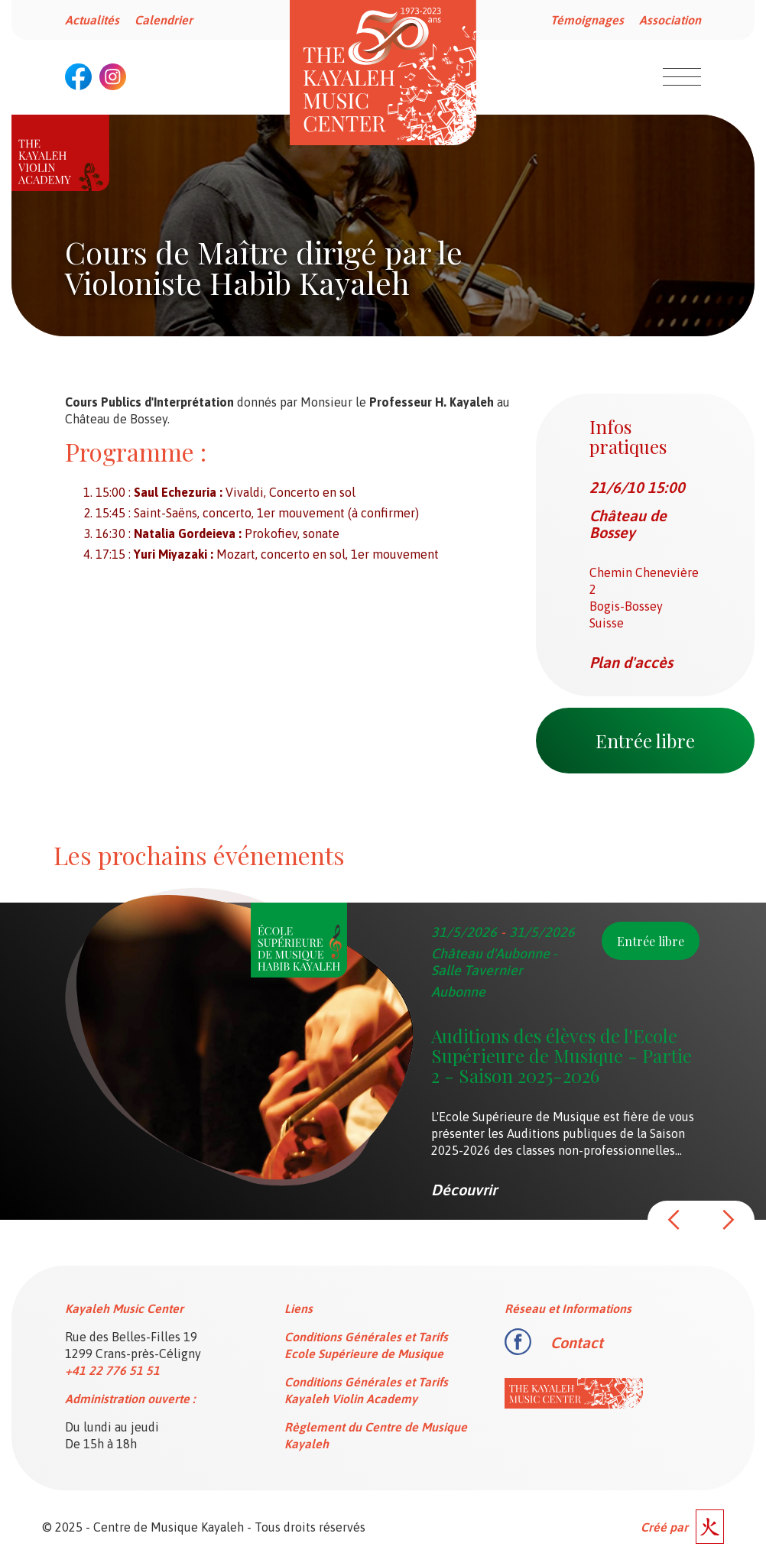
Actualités (92, 20)
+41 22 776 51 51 (112, 1370)
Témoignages (587, 20)
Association (670, 20)
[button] (674, 1220)
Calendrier (164, 20)
